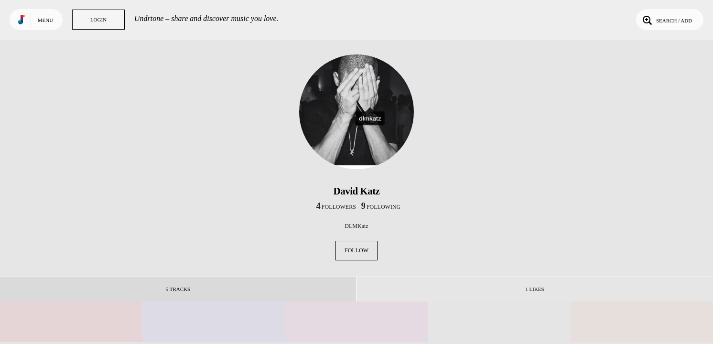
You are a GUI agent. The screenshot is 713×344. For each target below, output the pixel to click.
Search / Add (666, 19)
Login (98, 19)
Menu (45, 20)
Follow (356, 250)
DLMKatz (356, 226)
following (380, 207)
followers (336, 207)
